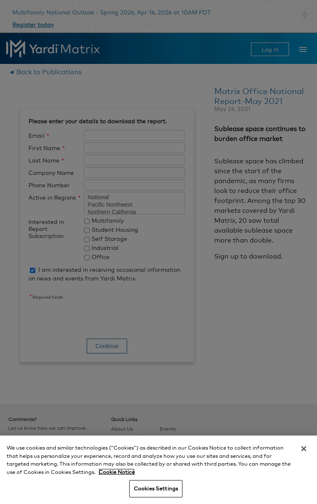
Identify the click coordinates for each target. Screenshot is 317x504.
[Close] (304, 449)
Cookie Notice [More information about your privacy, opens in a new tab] (117, 472)
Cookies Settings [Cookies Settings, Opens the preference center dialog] (156, 488)
